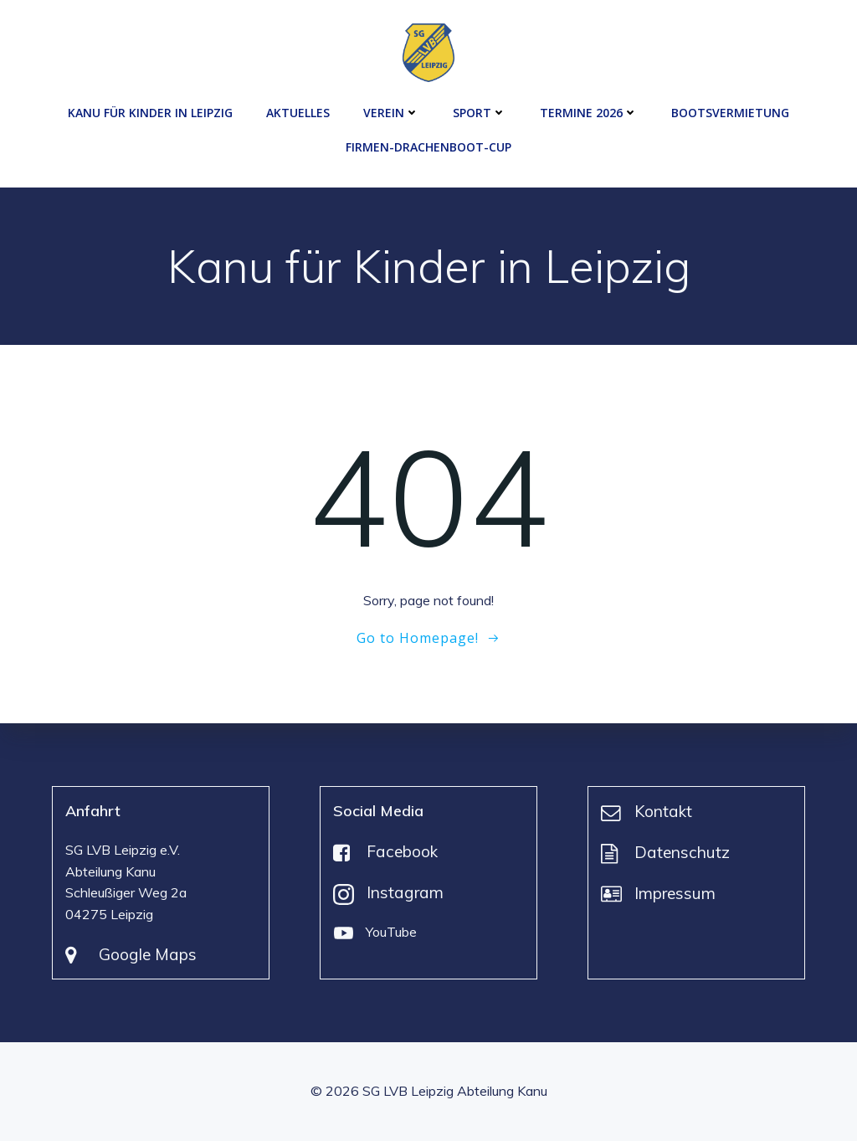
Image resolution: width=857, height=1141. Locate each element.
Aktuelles (298, 113)
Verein (391, 113)
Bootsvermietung (730, 113)
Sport (479, 113)
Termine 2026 (589, 113)
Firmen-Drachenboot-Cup (428, 147)
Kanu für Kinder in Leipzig (150, 113)
